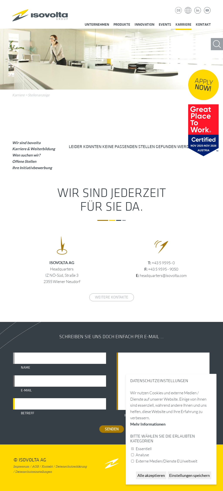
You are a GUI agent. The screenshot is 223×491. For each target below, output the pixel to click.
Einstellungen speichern (189, 475)
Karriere (183, 24)
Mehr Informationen (148, 424)
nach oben (112, 463)
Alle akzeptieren (151, 475)
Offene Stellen (24, 161)
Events (165, 24)
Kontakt (203, 24)
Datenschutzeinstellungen (33, 471)
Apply (203, 85)
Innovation (144, 24)
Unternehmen (97, 24)
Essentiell (144, 448)
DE (179, 10)
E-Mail (26, 390)
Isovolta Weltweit (188, 7)
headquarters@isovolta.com (163, 275)
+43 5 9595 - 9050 (163, 269)
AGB (35, 466)
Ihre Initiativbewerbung (32, 167)
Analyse (142, 454)
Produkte (121, 24)
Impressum (21, 466)
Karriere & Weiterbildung (33, 148)
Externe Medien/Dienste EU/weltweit (166, 461)
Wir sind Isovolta (26, 142)
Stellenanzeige (38, 95)
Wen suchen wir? (26, 155)
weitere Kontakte (111, 297)
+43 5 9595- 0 (163, 262)
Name (25, 367)
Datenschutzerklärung (71, 466)
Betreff (27, 413)
